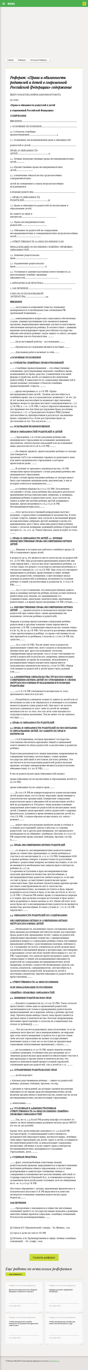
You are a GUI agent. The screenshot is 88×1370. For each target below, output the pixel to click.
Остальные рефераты (38, 60)
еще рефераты (15, 1274)
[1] (23, 380)
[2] (60, 412)
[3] (31, 1024)
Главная (10, 60)
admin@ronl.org (54, 1361)
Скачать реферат (44, 1257)
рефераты (22, 60)
